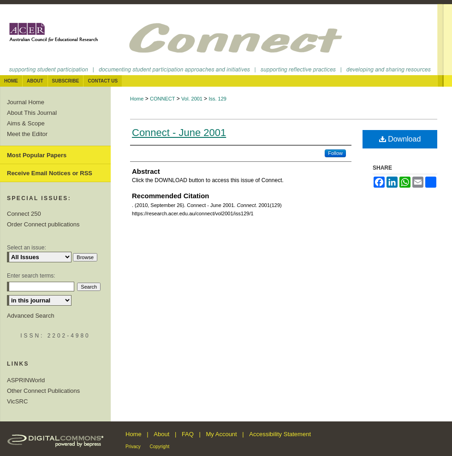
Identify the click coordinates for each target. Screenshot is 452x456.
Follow (335, 153)
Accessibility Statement (280, 434)
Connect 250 (24, 213)
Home (136, 98)
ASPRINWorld (26, 380)
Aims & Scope (26, 123)
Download (400, 139)
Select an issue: (26, 247)
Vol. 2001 (192, 98)
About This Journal (32, 112)
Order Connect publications (43, 224)
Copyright (159, 446)
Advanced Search (30, 315)
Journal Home (25, 102)
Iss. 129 (217, 98)
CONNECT (162, 98)
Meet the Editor (27, 133)
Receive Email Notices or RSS (49, 173)
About (161, 434)
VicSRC (17, 401)
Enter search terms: (31, 275)
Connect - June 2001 (179, 132)
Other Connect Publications (43, 390)
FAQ (188, 434)
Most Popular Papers (36, 155)
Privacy (133, 446)
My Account (221, 434)
